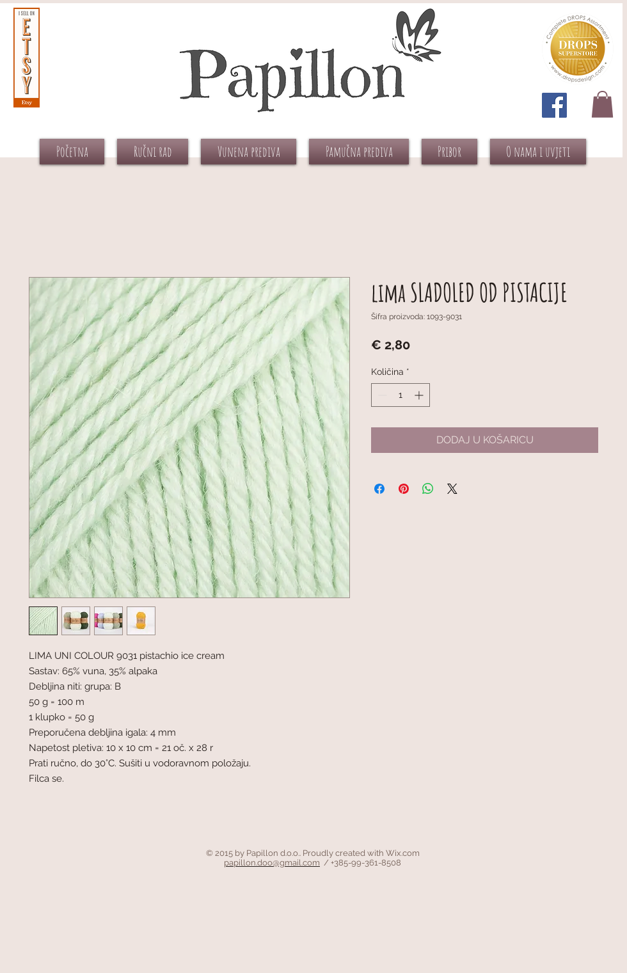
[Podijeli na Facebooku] (379, 488)
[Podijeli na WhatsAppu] (428, 488)
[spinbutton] (400, 395)
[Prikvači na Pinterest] (403, 488)
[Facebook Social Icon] (554, 105)
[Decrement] (381, 395)
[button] (602, 104)
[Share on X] (452, 488)
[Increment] (420, 395)
